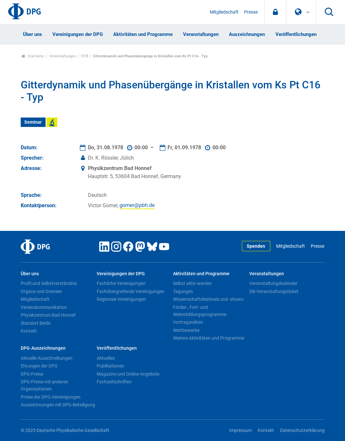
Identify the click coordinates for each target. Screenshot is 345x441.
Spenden (256, 246)
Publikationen (110, 365)
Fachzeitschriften (114, 381)
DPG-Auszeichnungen (43, 348)
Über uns (32, 34)
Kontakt (29, 331)
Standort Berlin (36, 323)
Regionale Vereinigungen (121, 299)
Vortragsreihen (188, 322)
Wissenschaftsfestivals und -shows (208, 299)
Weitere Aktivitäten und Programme (208, 338)
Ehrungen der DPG (39, 365)
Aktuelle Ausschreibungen (46, 358)
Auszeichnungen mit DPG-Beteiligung (58, 404)
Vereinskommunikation (44, 307)
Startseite (32, 56)
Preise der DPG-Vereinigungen (51, 397)
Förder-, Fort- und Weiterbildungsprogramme (199, 311)
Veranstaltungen (201, 34)
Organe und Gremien (41, 291)
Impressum (240, 430)
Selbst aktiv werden (192, 283)
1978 (84, 56)
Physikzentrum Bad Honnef (48, 315)
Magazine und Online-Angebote (128, 374)
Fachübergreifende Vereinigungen (130, 291)
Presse (251, 12)
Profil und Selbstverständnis (49, 283)
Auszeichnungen (247, 34)
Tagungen (183, 291)
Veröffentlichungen (296, 34)
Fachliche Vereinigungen (121, 283)
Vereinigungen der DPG (77, 34)
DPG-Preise (32, 374)
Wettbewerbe (186, 330)
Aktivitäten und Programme (143, 34)
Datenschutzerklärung (302, 430)
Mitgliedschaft (224, 12)
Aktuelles (106, 358)
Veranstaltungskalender (273, 283)
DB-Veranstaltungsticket (273, 291)
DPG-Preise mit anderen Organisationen (44, 385)
